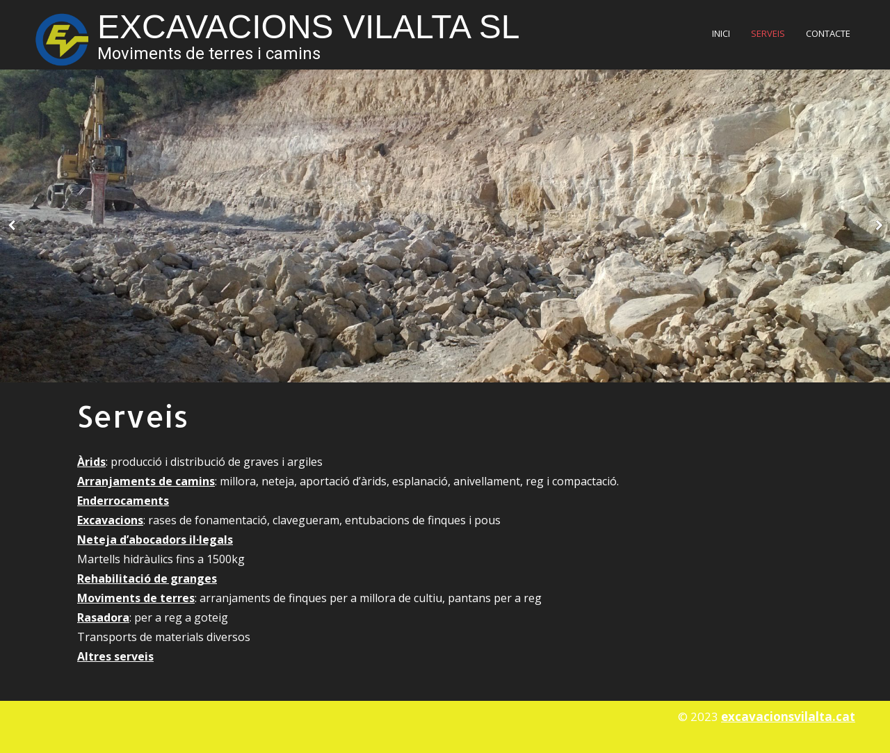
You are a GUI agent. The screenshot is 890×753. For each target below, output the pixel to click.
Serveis (768, 33)
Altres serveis (115, 656)
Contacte (828, 33)
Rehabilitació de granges (147, 578)
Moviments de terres (136, 598)
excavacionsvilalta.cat (788, 716)
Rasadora (103, 617)
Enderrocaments (123, 500)
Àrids (91, 461)
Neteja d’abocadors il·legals (155, 539)
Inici (721, 33)
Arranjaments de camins (146, 481)
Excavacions (110, 520)
